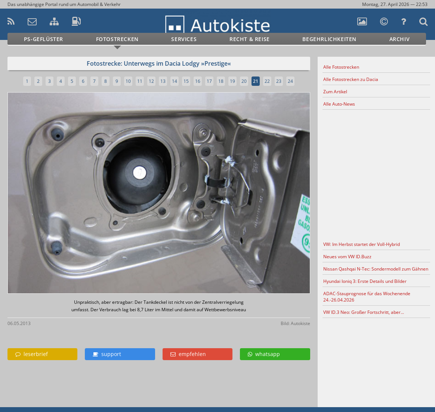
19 (232, 81)
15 (186, 81)
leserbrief (31, 354)
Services (184, 39)
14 (174, 81)
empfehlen (188, 354)
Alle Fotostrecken (341, 67)
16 (197, 81)
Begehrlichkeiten (329, 39)
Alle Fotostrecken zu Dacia (350, 79)
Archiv (399, 39)
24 (290, 81)
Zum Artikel (335, 91)
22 (267, 81)
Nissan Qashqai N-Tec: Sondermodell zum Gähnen (375, 269)
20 (244, 81)
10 (128, 81)
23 (278, 81)
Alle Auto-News (339, 104)
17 (209, 81)
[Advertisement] (376, 174)
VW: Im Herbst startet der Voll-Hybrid (361, 244)
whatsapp (264, 354)
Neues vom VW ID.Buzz (347, 256)
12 (151, 81)
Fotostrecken (117, 39)
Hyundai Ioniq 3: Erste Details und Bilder (365, 281)
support (107, 354)
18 (220, 81)
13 (163, 81)
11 (139, 81)
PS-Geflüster (43, 39)
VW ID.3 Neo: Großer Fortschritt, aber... (363, 312)
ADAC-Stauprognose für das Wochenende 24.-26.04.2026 (366, 296)
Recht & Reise (249, 39)
